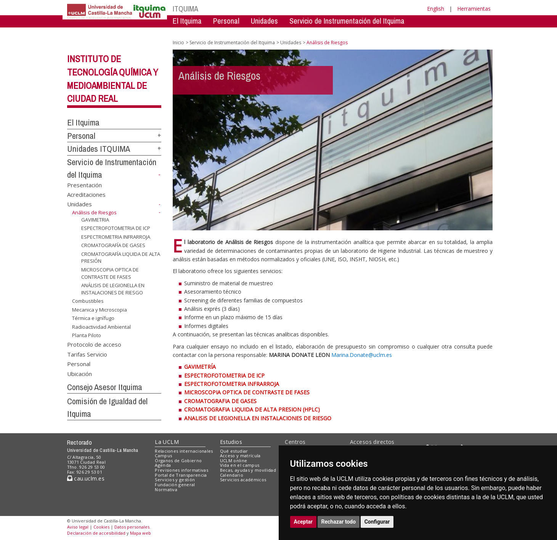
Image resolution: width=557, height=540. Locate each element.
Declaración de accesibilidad (96, 533)
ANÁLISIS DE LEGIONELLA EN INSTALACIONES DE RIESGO (112, 289)
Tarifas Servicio (87, 354)
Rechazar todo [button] (338, 522)
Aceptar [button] (303, 522)
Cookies (101, 527)
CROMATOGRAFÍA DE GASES (113, 245)
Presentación (84, 184)
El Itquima (187, 21)
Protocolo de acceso (94, 344)
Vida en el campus (240, 465)
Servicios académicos (243, 479)
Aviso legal (77, 527)
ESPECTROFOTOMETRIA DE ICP (115, 228)
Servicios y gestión (175, 479)
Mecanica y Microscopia (99, 309)
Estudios (231, 441)
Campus (163, 455)
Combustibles (88, 300)
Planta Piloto (86, 335)
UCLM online (233, 460)
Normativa (166, 489)
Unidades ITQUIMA (98, 148)
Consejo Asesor (328, 32)
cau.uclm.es (85, 478)
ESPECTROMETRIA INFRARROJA (115, 236)
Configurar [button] (377, 522)
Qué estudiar (234, 451)
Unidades (264, 21)
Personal (226, 21)
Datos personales (131, 527)
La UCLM (167, 441)
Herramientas (474, 8)
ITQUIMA (185, 8)
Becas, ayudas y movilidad (248, 470)
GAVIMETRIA (95, 219)
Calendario (231, 475)
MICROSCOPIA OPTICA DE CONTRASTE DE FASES (110, 273)
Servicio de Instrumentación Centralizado (233, 32)
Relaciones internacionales (184, 451)
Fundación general (175, 484)
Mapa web (140, 533)
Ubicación (79, 373)
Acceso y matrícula (240, 455)
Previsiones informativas (181, 470)
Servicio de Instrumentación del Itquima (347, 21)
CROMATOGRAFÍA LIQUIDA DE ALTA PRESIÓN (120, 258)
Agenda (163, 465)
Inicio (178, 42)
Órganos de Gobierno (178, 460)
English (435, 8)
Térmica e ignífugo (93, 318)
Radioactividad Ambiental (101, 326)
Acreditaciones (86, 194)
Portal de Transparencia (181, 475)
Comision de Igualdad (395, 32)
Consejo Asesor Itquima (104, 387)
